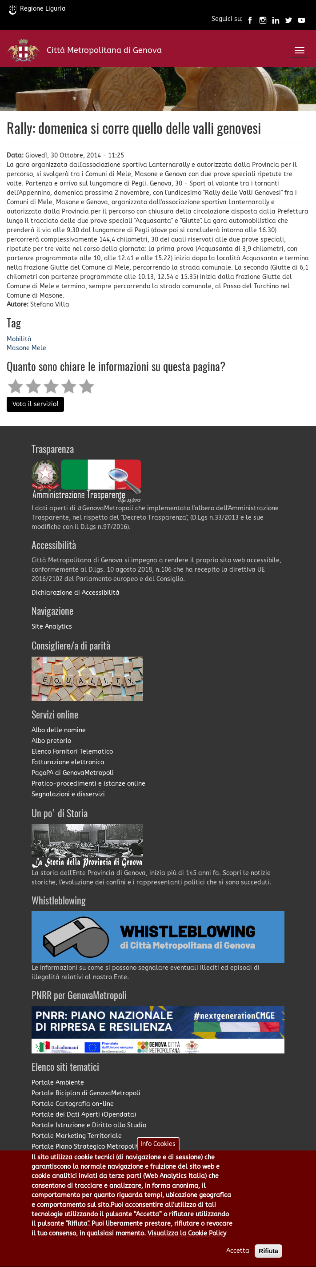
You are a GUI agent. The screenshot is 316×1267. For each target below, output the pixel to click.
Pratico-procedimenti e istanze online (88, 783)
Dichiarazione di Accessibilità (76, 593)
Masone (18, 348)
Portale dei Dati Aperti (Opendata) (84, 1114)
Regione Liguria (37, 8)
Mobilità (19, 339)
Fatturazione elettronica (68, 762)
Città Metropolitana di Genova (104, 50)
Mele (39, 348)
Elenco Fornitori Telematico (72, 751)
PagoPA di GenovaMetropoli (73, 773)
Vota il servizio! (35, 404)
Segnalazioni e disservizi (68, 794)
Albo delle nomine (59, 730)
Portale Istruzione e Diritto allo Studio (89, 1125)
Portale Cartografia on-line (73, 1104)
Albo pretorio (51, 741)
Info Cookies (158, 1153)
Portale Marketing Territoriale (77, 1136)
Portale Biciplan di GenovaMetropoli (86, 1093)
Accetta (237, 1260)
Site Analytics (52, 626)
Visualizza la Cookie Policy (187, 1243)
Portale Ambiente (58, 1082)
